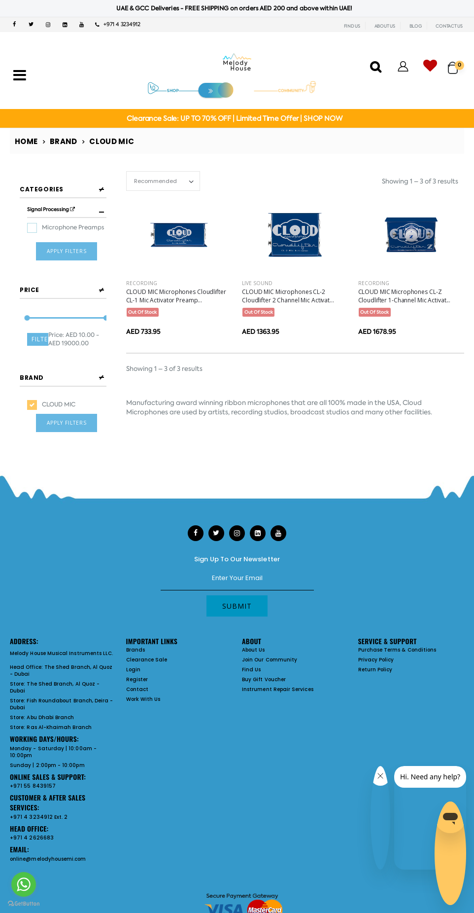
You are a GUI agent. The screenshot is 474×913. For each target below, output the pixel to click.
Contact (137, 667)
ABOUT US (384, 26)
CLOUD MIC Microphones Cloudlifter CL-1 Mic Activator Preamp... (176, 296)
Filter (40, 324)
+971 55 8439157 (33, 764)
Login (133, 648)
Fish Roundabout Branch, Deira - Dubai (61, 682)
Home (26, 141)
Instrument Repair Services (277, 667)
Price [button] (29, 275)
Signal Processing (51, 209)
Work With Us (143, 677)
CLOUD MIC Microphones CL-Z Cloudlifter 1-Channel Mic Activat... (404, 296)
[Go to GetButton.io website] (23, 903)
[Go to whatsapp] (23, 884)
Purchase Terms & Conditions (397, 628)
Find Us (251, 648)
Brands (135, 628)
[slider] (27, 303)
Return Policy (375, 648)
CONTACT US (449, 26)
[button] (456, 63)
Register (137, 657)
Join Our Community (269, 638)
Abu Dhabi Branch (50, 695)
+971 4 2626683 (32, 816)
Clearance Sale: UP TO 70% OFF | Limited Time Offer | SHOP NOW (234, 118)
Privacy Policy (376, 638)
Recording (141, 283)
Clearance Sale (147, 638)
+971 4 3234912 (117, 24)
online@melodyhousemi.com (48, 836)
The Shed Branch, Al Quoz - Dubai (61, 649)
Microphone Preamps (73, 227)
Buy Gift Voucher (264, 657)
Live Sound (257, 283)
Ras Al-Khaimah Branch (59, 705)
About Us (253, 628)
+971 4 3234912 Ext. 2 (39, 795)
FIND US (352, 26)
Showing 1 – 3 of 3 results (420, 181)
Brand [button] (32, 353)
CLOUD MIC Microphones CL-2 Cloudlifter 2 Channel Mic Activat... (288, 296)
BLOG (415, 26)
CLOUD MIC (58, 380)
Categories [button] (42, 189)
